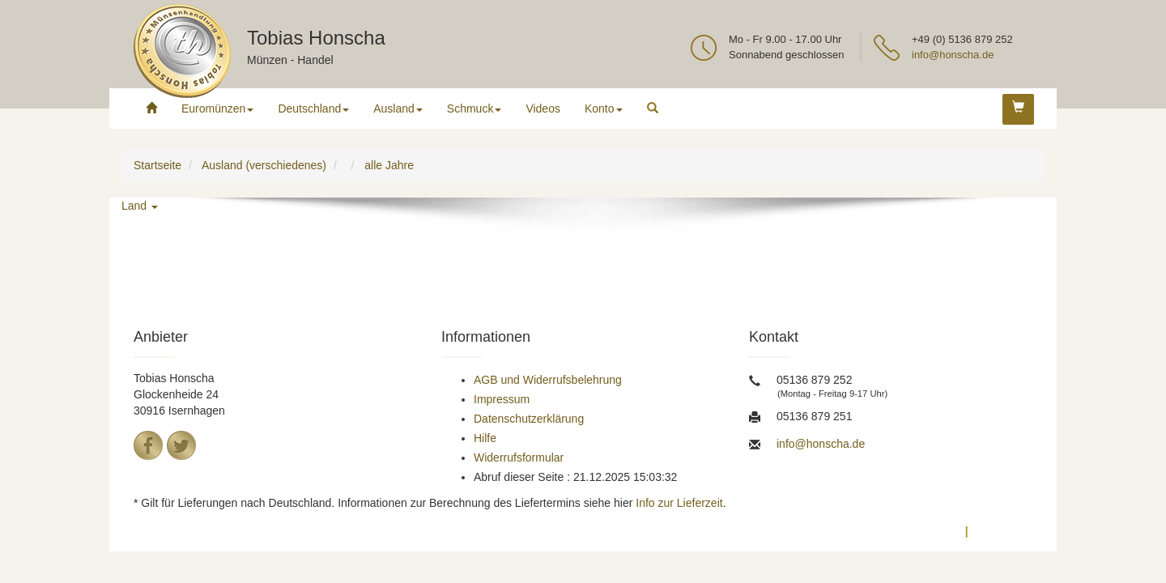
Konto (604, 108)
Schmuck (474, 108)
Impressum (502, 399)
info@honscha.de (953, 55)
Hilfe (485, 438)
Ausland (398, 108)
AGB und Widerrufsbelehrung (548, 379)
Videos (543, 108)
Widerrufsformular (519, 457)
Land (139, 205)
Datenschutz (922, 531)
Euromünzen (217, 108)
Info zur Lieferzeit (679, 502)
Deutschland (313, 108)
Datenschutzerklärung (529, 418)
